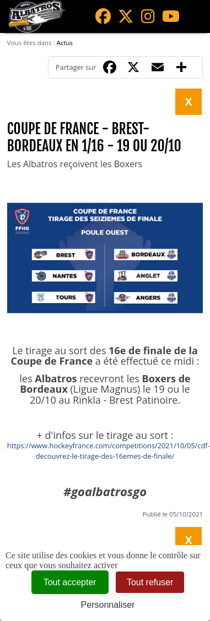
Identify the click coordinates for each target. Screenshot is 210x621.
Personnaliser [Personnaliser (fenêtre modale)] (108, 604)
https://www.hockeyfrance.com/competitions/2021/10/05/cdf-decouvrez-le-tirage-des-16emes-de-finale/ (108, 451)
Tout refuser (150, 582)
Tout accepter (70, 582)
